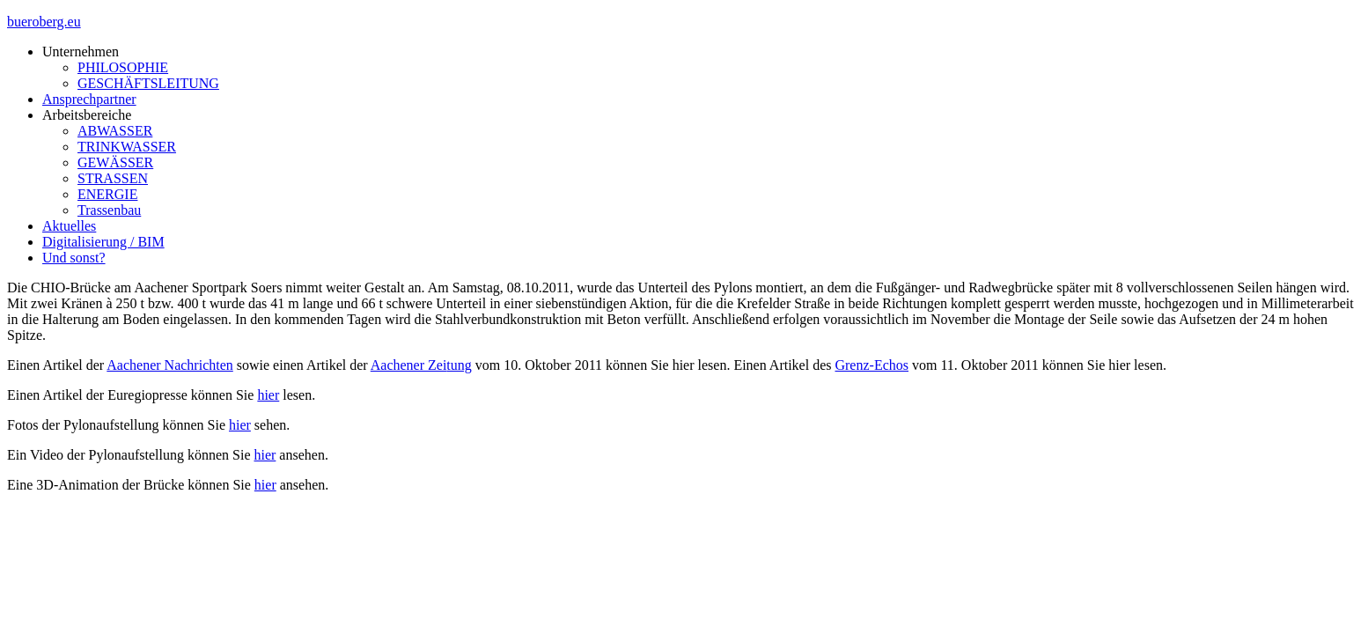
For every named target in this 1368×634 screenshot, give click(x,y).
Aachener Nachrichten (169, 365)
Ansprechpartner (89, 99)
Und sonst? (74, 257)
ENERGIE (107, 194)
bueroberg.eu (44, 21)
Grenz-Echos (871, 365)
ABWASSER (114, 130)
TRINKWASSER (126, 146)
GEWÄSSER (115, 162)
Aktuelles (69, 225)
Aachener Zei (409, 365)
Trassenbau (109, 210)
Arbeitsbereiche (86, 114)
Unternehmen (80, 51)
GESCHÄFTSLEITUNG (148, 83)
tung (458, 365)
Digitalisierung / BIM (103, 241)
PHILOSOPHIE (122, 67)
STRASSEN (112, 178)
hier (268, 394)
